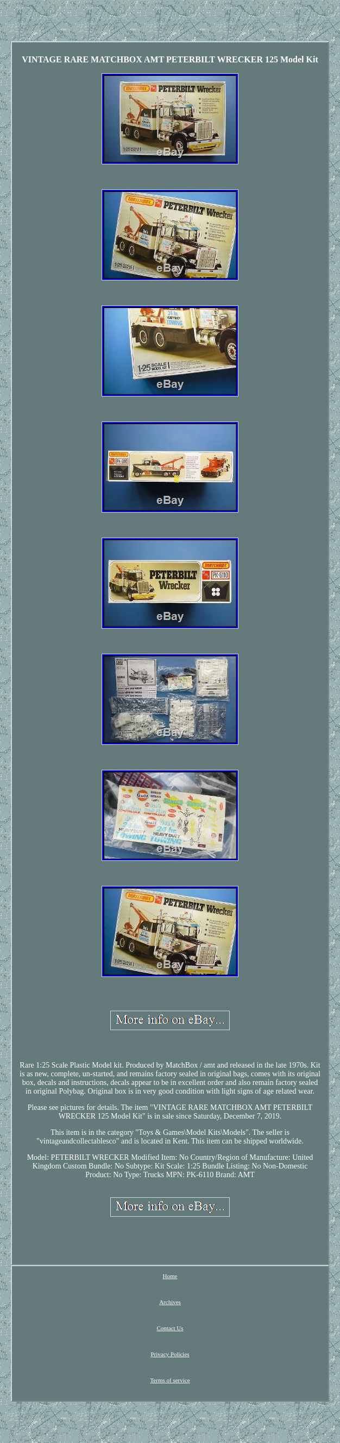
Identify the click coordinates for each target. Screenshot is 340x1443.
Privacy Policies (169, 1354)
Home (170, 1276)
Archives (170, 1302)
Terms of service (170, 1380)
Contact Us (169, 1328)
